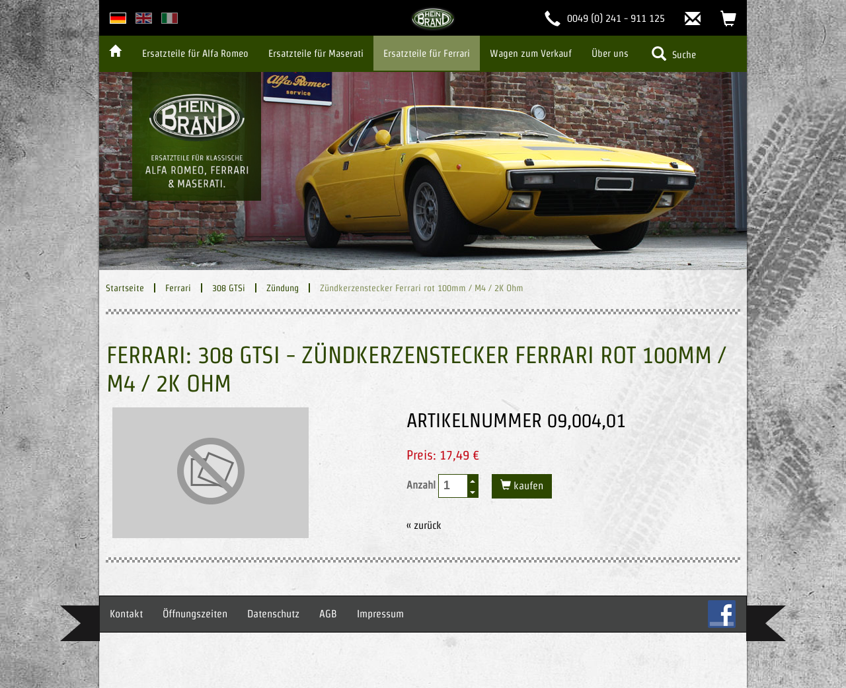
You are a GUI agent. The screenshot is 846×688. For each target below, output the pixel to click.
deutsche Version (118, 18)
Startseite (125, 288)
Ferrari (178, 288)
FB (722, 614)
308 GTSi (228, 288)
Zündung (282, 288)
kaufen (527, 485)
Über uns (610, 53)
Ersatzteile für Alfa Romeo (195, 53)
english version (143, 18)
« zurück (424, 525)
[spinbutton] (453, 486)
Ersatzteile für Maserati (316, 53)
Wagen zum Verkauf (531, 53)
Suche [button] (674, 53)
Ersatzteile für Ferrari (426, 53)
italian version (169, 18)
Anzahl (442, 486)
